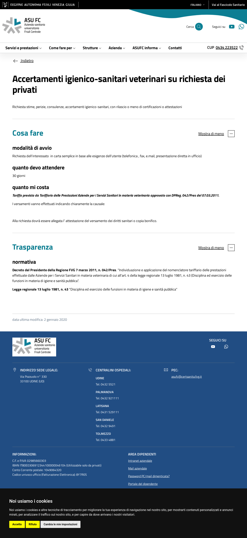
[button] (198, 4)
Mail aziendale (137, 468)
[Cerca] (199, 26)
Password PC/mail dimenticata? (149, 476)
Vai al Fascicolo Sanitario (228, 4)
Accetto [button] (17, 524)
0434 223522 (227, 47)
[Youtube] (230, 26)
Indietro (23, 60)
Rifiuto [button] (33, 524)
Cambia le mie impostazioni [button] (60, 524)
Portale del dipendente (143, 483)
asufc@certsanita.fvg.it (186, 376)
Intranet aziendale (140, 460)
